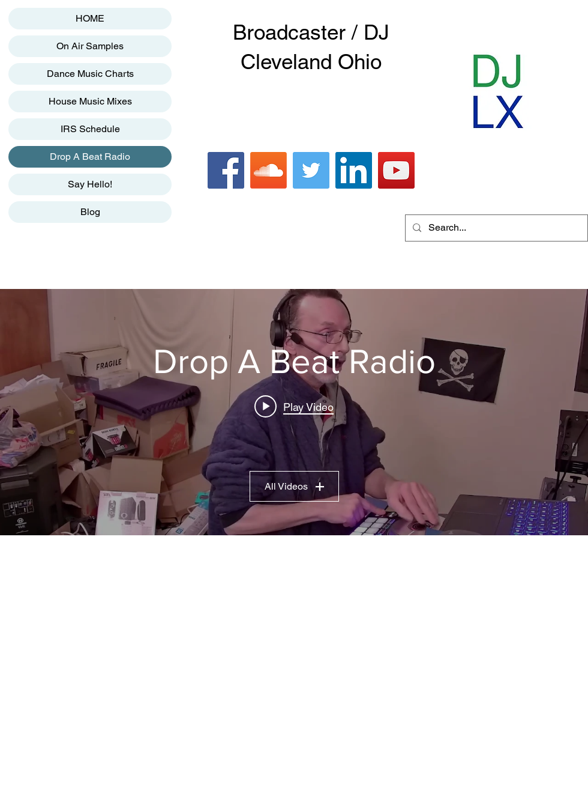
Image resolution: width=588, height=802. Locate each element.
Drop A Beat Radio (90, 156)
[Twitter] (311, 170)
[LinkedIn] (353, 170)
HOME (90, 18)
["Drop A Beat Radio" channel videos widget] (294, 412)
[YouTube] (396, 170)
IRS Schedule (90, 129)
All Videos (294, 486)
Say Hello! (90, 184)
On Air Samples (90, 46)
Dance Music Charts (90, 73)
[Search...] (495, 228)
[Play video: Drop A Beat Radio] (294, 407)
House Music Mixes (90, 101)
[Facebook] (226, 170)
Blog (90, 211)
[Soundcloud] (268, 170)
